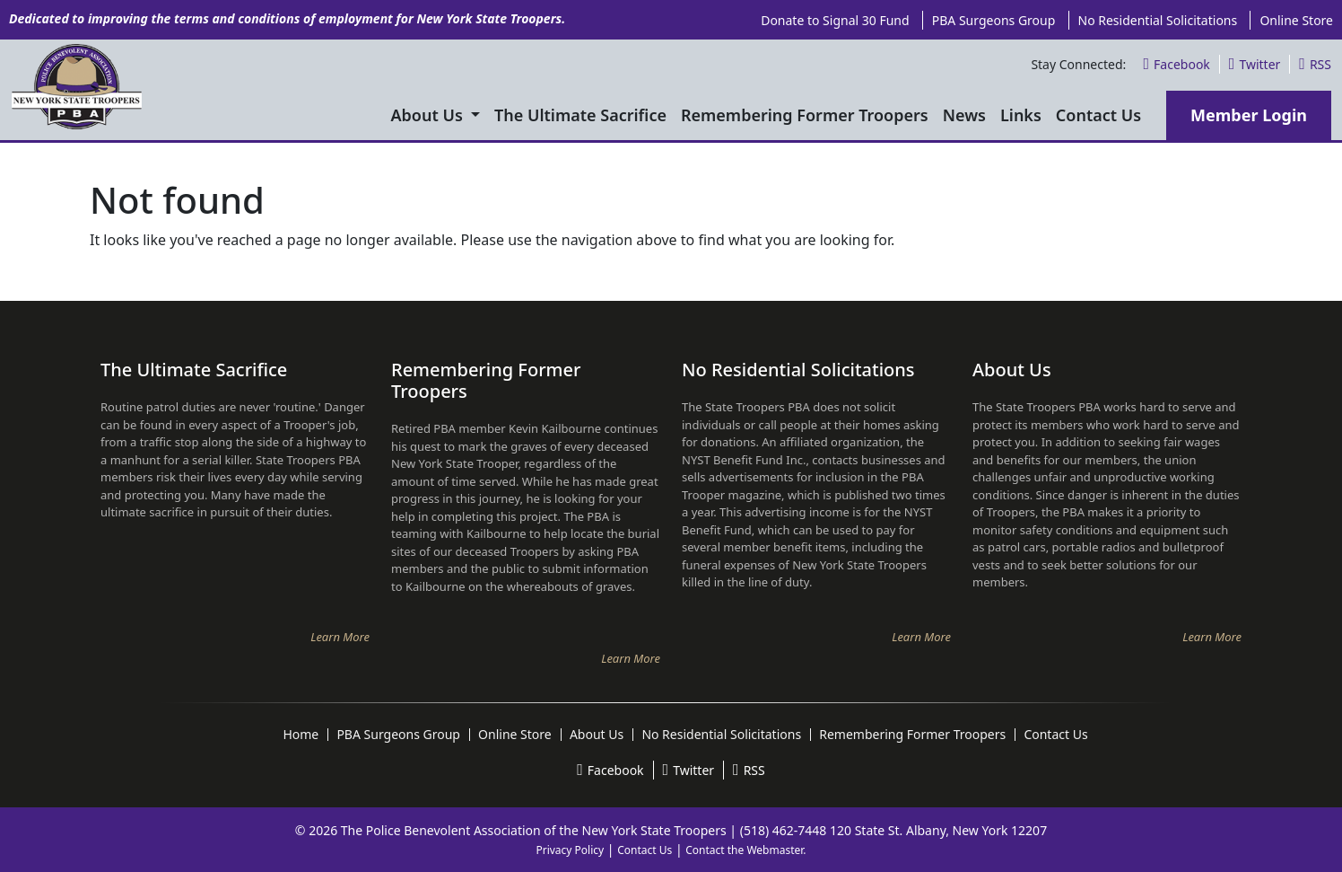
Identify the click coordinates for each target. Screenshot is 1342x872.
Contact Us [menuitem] (1098, 115)
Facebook (1176, 64)
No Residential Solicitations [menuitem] (1158, 20)
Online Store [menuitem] (1296, 20)
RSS (1315, 64)
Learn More (340, 637)
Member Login (1248, 115)
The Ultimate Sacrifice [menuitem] (580, 115)
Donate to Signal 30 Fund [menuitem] (835, 20)
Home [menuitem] (300, 734)
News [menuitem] (964, 115)
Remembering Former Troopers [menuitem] (804, 115)
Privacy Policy (570, 850)
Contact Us (644, 850)
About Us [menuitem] (429, 115)
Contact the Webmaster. (745, 850)
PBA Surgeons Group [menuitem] (994, 20)
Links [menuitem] (1020, 115)
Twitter (1254, 64)
